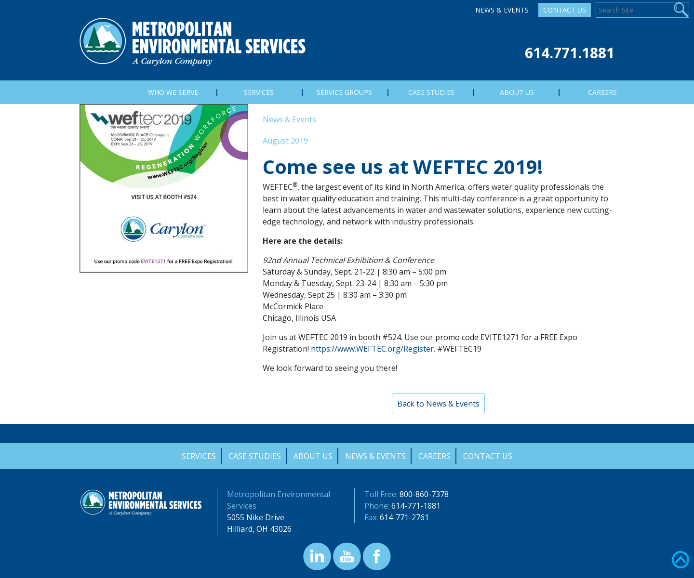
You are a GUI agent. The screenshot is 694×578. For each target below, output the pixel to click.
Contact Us (564, 9)
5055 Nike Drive (255, 517)
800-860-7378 (424, 494)
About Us (313, 456)
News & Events (502, 9)
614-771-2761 (404, 517)
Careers (434, 456)
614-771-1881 (415, 505)
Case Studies (254, 456)
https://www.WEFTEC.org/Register (372, 348)
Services (199, 456)
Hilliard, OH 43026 (259, 529)
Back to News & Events (438, 403)
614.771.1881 (569, 53)
